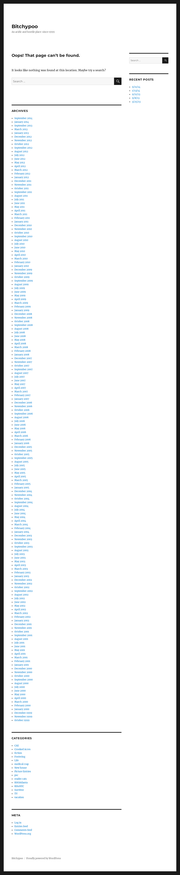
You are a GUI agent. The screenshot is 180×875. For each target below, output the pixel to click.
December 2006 (23, 402)
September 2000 (23, 679)
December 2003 (23, 535)
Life (16, 760)
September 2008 (23, 325)
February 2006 (22, 439)
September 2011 (23, 192)
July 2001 (19, 642)
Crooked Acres (22, 749)
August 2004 (21, 506)
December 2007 (23, 358)
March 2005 (21, 480)
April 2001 (20, 653)
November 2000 (23, 672)
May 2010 (19, 251)
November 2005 (23, 450)
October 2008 (21, 321)
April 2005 (20, 476)
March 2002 (21, 613)
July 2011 (19, 199)
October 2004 (21, 498)
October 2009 (22, 277)
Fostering (19, 756)
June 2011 (19, 203)
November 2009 (23, 273)
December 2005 (23, 447)
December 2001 (23, 624)
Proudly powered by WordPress (43, 858)
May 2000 (19, 694)
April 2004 (20, 520)
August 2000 (21, 683)
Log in (17, 822)
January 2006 (21, 443)
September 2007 (23, 369)
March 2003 (21, 568)
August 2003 (21, 550)
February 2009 (22, 306)
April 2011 (19, 210)
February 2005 (22, 483)
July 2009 (19, 288)
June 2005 (20, 469)
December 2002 (23, 579)
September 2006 (23, 413)
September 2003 (23, 546)
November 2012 (23, 140)
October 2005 (21, 454)
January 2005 (21, 487)
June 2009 (20, 291)
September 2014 (23, 118)
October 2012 (21, 144)
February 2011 (22, 218)
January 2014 (21, 121)
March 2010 (21, 258)
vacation (19, 797)
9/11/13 (136, 94)
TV (16, 793)
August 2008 (21, 328)
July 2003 (19, 554)
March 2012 (21, 169)
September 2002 (23, 591)
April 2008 (20, 343)
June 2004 (20, 513)
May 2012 (19, 162)
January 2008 (21, 354)
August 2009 (21, 284)
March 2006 (21, 435)
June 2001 (19, 646)
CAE (16, 745)
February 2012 (22, 173)
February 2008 (22, 350)
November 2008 (23, 317)
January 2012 (21, 177)
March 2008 (21, 347)
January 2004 (21, 531)
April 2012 (20, 166)
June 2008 (20, 336)
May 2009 (19, 295)
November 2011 (22, 184)
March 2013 (20, 129)
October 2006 (22, 410)
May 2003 (19, 561)
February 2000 (22, 705)
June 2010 (19, 247)
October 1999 (22, 720)
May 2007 (19, 384)
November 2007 (23, 362)
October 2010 (21, 232)
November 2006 (23, 406)
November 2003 (23, 539)
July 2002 (19, 598)
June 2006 (20, 424)
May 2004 (19, 517)
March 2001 (21, 657)
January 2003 (21, 576)
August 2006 (21, 417)
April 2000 (20, 698)
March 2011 (20, 214)
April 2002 (20, 609)
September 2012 (23, 147)
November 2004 (23, 495)
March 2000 (21, 701)
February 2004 (22, 528)
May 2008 (19, 339)
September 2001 (23, 635)
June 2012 (19, 158)
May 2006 (19, 428)
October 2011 (21, 188)
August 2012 (21, 151)
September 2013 (23, 125)
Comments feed (23, 830)
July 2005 (19, 465)
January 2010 (21, 266)
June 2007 (20, 380)
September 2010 (23, 236)
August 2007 (21, 373)
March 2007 (21, 391)
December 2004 (23, 491)
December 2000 (23, 668)
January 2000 (21, 709)
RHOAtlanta (21, 782)
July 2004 (19, 509)
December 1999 (23, 712)
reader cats (20, 778)
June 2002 (20, 602)
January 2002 (21, 620)
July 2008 (19, 332)
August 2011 (21, 195)
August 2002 (21, 594)
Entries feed (21, 826)
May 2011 (19, 206)
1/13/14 (136, 90)
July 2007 (19, 376)
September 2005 (23, 458)
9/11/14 (136, 86)
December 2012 (23, 136)
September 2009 (23, 280)
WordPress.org (22, 833)
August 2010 (21, 240)
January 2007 (21, 398)
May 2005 (19, 472)
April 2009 (20, 299)
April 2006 (20, 432)
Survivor (19, 789)
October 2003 (21, 543)
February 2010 (22, 262)
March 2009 (21, 302)
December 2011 (22, 181)
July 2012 (19, 155)
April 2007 (20, 387)
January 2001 (21, 664)
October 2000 (21, 675)
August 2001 (21, 639)
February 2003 (22, 572)
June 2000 (20, 690)
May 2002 (19, 605)
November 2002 (23, 583)
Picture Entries (22, 771)
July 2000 (19, 687)
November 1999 (23, 716)
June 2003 (19, 557)
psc (16, 775)
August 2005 (21, 461)
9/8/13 (135, 98)
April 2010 (20, 254)
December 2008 (23, 314)
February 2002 (22, 616)
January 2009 (21, 310)
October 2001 (21, 631)
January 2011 (21, 221)
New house (20, 767)
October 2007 (21, 365)
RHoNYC (19, 786)
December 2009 (23, 269)
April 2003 (20, 565)
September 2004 (23, 502)
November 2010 (23, 229)
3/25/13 (136, 101)
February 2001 (22, 661)
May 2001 (19, 650)
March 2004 (21, 524)
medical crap (21, 764)
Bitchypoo (25, 26)
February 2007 (22, 395)
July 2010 (19, 243)
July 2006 (19, 421)
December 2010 (23, 225)
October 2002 (21, 587)
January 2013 (21, 133)
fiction (18, 753)
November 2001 (23, 627)
